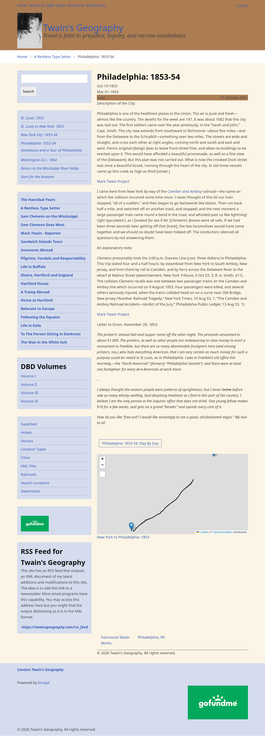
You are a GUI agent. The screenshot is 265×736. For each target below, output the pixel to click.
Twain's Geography (83, 27)
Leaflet (202, 532)
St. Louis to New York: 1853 (42, 126)
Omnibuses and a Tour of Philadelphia (51, 150)
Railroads (29, 474)
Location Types (33, 449)
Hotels (26, 432)
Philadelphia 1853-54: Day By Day (130, 443)
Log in (243, 5)
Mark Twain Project (113, 181)
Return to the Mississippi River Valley (50, 168)
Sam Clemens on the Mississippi (49, 216)
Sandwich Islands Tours (42, 241)
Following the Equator (40, 317)
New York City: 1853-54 (39, 134)
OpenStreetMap (222, 532)
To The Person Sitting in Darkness (51, 333)
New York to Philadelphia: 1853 (123, 537)
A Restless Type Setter (52, 56)
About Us (37, 5)
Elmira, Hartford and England (47, 275)
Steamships (31, 491)
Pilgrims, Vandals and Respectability (53, 258)
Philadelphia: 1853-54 (38, 143)
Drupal (44, 682)
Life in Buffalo (33, 266)
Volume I (28, 376)
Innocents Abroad (37, 250)
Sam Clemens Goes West (43, 224)
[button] (131, 526)
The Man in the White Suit (44, 342)
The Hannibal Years (38, 199)
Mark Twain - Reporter (41, 233)
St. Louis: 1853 (32, 117)
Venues (27, 440)
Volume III (29, 392)
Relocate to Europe (38, 308)
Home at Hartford (37, 300)
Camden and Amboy (184, 191)
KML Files (29, 466)
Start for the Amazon (37, 176)
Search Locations (35, 482)
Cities (25, 457)
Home (22, 5)
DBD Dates (56, 5)
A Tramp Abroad (35, 292)
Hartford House (35, 283)
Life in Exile (31, 325)
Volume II (29, 384)
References (96, 5)
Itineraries (76, 5)
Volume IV (29, 401)
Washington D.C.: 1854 (39, 159)
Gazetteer (29, 424)
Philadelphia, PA (151, 637)
